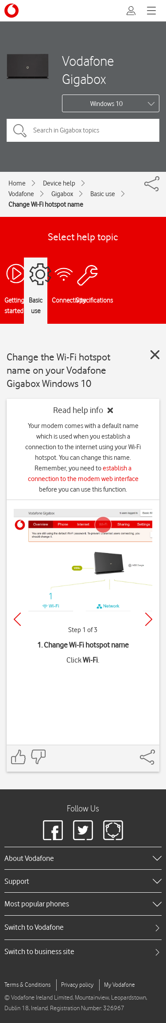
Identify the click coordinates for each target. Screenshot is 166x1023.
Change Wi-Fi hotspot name (45, 204)
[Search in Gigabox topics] (83, 130)
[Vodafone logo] (11, 11)
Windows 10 (106, 104)
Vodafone (21, 194)
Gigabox (62, 194)
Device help (59, 183)
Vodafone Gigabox (88, 70)
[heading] (83, 858)
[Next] (148, 619)
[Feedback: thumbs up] (18, 757)
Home (17, 183)
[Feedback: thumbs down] (38, 757)
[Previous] (17, 619)
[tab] (83, 927)
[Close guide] (155, 354)
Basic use (102, 194)
